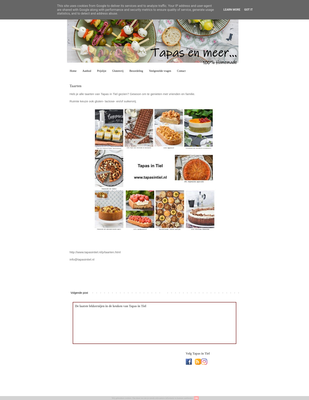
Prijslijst (101, 70)
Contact (181, 70)
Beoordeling (136, 70)
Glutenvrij (118, 70)
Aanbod (86, 70)
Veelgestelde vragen (160, 70)
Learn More (231, 9)
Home (73, 70)
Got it (248, 9)
